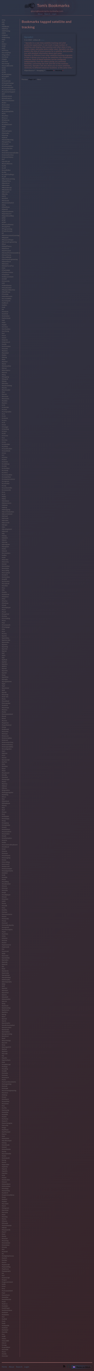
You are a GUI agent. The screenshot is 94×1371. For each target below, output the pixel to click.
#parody (4, 962)
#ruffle (4, 1108)
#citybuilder (6, 444)
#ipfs (3, 751)
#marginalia (6, 825)
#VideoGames (6, 285)
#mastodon (6, 834)
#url (3, 1275)
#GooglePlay (6, 142)
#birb (3, 359)
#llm (3, 808)
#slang (4, 1143)
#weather (5, 1297)
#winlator (5, 1330)
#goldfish (5, 677)
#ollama (4, 938)
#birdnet (5, 361)
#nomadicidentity (8, 925)
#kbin (4, 771)
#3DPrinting (6, 31)
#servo (4, 1134)
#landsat (5, 777)
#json (4, 768)
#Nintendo (5, 200)
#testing (5, 1217)
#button (4, 403)
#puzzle (4, 1043)
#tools (4, 1236)
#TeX (3, 268)
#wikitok (5, 1328)
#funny (4, 633)
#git (3, 657)
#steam (4, 1182)
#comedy (5, 470)
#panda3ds (6, 958)
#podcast (5, 1006)
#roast (4, 1097)
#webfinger (6, 1308)
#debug (4, 507)
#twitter (4, 1260)
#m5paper (5, 816)
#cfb (3, 422)
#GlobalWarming (7, 140)
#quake (4, 1058)
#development (7, 529)
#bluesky (5, 383)
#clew (4, 453)
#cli (3, 455)
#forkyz (4, 616)
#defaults (5, 518)
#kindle (4, 775)
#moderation (6, 884)
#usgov (4, 1280)
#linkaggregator (7, 792)
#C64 (4, 68)
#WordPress (6, 292)
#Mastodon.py (7, 187)
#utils (4, 1284)
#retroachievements (9, 1082)
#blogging (5, 377)
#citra (4, 442)
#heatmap (5, 707)
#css (3, 492)
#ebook (4, 551)
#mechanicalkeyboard (9, 845)
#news (4, 916)
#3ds (3, 39)
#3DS (4, 33)
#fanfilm (5, 586)
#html (4, 718)
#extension (6, 581)
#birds (4, 364)
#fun (3, 631)
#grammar (5, 688)
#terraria (5, 1212)
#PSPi (4, 222)
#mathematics (7, 838)
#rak (3, 1062)
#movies (5, 888)
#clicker (4, 457)
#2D (3, 22)
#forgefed (5, 614)
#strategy (5, 1188)
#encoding (5, 570)
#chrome (5, 435)
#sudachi (5, 1193)
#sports (4, 1169)
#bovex (4, 394)
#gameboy (5, 638)
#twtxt (4, 1262)
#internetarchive (7, 742)
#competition (6, 477)
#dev (3, 527)
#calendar (5, 407)
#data (4, 499)
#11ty (3, 20)
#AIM (3, 46)
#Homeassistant (7, 146)
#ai (3, 309)
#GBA (4, 127)
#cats (4, 416)
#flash (4, 605)
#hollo (4, 712)
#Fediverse (5, 120)
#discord (5, 531)
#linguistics (6, 790)
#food (4, 612)
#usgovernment (7, 1282)
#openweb (5, 947)
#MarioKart (6, 183)
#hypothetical (6, 725)
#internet (5, 740)
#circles (4, 440)
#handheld (5, 701)
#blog (4, 375)
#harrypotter (6, 703)
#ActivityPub (6, 53)
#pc (3, 966)
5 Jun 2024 (28, 40)
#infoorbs (5, 731)
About (40, 14)
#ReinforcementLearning (10, 235)
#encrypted (6, 573)
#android (5, 314)
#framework (6, 625)
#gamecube (6, 640)
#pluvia (4, 1001)
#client (4, 459)
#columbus (6, 468)
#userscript (6, 1278)
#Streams (5, 264)
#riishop (4, 1095)
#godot (4, 673)
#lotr (3, 814)
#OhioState (6, 207)
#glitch (4, 666)
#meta (4, 860)
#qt (3, 1056)
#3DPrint (5, 29)
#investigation (7, 749)
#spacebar (5, 1164)
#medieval (5, 847)
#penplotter (6, 975)
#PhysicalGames (7, 224)
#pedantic (5, 971)
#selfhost (5, 1130)
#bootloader (6, 390)
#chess (4, 431)
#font (4, 610)
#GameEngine (7, 131)
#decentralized (7, 514)
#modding (5, 882)
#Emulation (6, 107)
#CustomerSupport (8, 92)
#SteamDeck (6, 261)
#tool (3, 1234)
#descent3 (5, 523)
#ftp (3, 629)
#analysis (5, 311)
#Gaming (5, 135)
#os (3, 949)
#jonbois (5, 766)
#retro (4, 1080)
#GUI (3, 129)
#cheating (5, 429)
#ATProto (5, 50)
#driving (4, 542)
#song (4, 1160)
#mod (4, 879)
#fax (3, 588)
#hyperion (5, 723)
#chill (4, 433)
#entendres (6, 577)
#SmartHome (6, 255)
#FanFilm (5, 116)
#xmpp (4, 1345)
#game (4, 636)
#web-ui (4, 1304)
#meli (4, 849)
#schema (5, 1119)
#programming (7, 1034)
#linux (4, 797)
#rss (3, 1106)
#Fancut (5, 118)
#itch (3, 755)
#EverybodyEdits (7, 111)
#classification (7, 449)
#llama (4, 805)
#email (4, 564)
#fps (3, 623)
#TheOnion (5, 274)
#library (4, 788)
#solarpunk (6, 1158)
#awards (5, 348)
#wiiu (3, 1321)
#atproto (5, 340)
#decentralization (8, 512)
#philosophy (6, 979)
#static (4, 1177)
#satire (4, 1117)
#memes (5, 853)
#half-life (5, 697)
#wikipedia (5, 1325)
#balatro (5, 351)
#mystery (5, 899)
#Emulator (5, 109)
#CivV (4, 79)
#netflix (4, 910)
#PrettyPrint (6, 227)
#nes (3, 908)
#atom (4, 338)
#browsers (5, 398)
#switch (4, 1199)
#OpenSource (29, 70)
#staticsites (6, 1180)
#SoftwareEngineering (10, 259)
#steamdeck (6, 1184)
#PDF (4, 218)
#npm (4, 932)
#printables (6, 1032)
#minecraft (6, 866)
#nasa (4, 903)
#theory (4, 1221)
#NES (4, 196)
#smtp (4, 1151)
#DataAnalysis (7, 96)
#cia (3, 438)
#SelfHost (5, 248)
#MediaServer (6, 190)
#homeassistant (7, 714)
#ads (3, 307)
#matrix (4, 840)
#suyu (4, 1197)
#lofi (3, 810)
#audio (4, 344)
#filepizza (5, 596)
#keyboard (5, 773)
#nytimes (5, 934)
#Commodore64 (7, 87)
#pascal (4, 964)
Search (47, 14)
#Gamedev (5, 133)
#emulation (6, 566)
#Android (5, 57)
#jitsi (3, 764)
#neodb (4, 905)
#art (3, 333)
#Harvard (5, 144)
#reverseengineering (9, 1090)
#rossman (5, 1103)
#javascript (6, 760)
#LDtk (4, 166)
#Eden (4, 103)
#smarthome (6, 1149)
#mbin (4, 842)
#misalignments (7, 871)
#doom (4, 540)
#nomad (4, 923)
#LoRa (4, 172)
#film (3, 599)
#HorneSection (7, 148)
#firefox (4, 601)
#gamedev (5, 642)
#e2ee (4, 549)
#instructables (7, 738)
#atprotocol (6, 342)
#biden (4, 355)
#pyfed (4, 1049)
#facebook (5, 583)
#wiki (3, 1323)
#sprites (4, 1173)
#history (4, 710)
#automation (6, 346)
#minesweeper (7, 868)
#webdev (5, 1306)
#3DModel (5, 26)
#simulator (5, 1138)
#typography (6, 1271)
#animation (6, 316)
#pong (4, 1014)
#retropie (5, 1088)
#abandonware (7, 296)
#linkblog (5, 794)
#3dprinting (6, 37)
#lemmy (4, 784)
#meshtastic (6, 855)
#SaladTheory (6, 246)
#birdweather (6, 366)
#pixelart (5, 990)
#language (5, 779)
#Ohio (4, 205)
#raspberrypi (6, 1064)
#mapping (40, 70)
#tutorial (5, 1251)
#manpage (5, 818)
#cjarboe (5, 446)
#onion (4, 942)
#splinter (5, 1167)
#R (3, 233)
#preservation (6, 1027)
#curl (3, 494)
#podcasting (6, 1008)
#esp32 (4, 579)
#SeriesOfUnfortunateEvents (12, 253)
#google (5, 679)
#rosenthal (5, 1101)
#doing (4, 536)
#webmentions (7, 1310)
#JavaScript (6, 161)
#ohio (4, 936)
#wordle (4, 1332)
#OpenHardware (7, 211)
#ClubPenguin (7, 85)
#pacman (5, 956)
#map (4, 821)
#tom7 (4, 1232)
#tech (4, 1206)
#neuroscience (7, 914)
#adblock (5, 303)
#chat (4, 425)
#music (4, 897)
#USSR (4, 279)
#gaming (5, 647)
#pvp (3, 1045)
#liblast (4, 786)
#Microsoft (5, 192)
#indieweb (5, 729)
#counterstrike (7, 488)
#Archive (5, 61)
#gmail (4, 668)
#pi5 (3, 986)
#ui (3, 1273)
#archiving (5, 331)
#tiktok (4, 1227)
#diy (3, 533)
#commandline (7, 475)
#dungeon (5, 546)
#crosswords (6, 490)
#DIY (3, 94)
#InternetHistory (7, 157)
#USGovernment (7, 277)
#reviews (5, 1093)
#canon (4, 409)
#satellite (5, 1112)
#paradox (5, 960)
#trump (4, 1247)
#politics (5, 1012)
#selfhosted (6, 1132)
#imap (4, 727)
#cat (3, 414)
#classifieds (6, 451)
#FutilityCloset (7, 124)
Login (54, 14)
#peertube (5, 973)
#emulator (5, 568)
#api (3, 320)
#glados (4, 664)
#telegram (5, 1208)
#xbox (4, 1338)
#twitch (4, 1258)
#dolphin (5, 538)
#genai (4, 651)
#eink (4, 557)
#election (5, 559)
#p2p (3, 953)
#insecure (5, 736)
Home (4, 1367)
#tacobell (5, 1204)
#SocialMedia (6, 257)
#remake (5, 1073)
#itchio (4, 757)
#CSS (4, 72)
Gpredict (28, 37)
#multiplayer (6, 895)
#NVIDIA (5, 198)
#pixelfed (5, 992)
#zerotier (5, 1356)
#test (3, 1214)
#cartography (6, 412)
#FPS (3, 113)
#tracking (5, 1241)
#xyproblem (6, 1347)
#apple (4, 325)
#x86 (3, 1336)
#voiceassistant (7, 1291)
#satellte (5, 1114)
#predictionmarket (8, 1025)
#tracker (5, 1238)
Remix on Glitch (81, 1367)
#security (5, 1125)
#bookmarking (7, 385)
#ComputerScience (8, 90)
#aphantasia (6, 318)
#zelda (4, 1354)
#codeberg (5, 464)
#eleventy (5, 562)
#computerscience (8, 479)
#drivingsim (6, 544)
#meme (4, 851)
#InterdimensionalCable (10, 153)
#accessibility (6, 298)
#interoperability (7, 747)
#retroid (4, 1086)
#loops (4, 812)
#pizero (4, 995)
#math (4, 836)
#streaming (6, 1190)
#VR (3, 283)
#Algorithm (6, 55)
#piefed (4, 988)
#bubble (4, 401)
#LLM (4, 168)
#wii (3, 1317)
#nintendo (5, 919)
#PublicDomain (7, 231)
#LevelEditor (6, 170)
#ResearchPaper (7, 240)
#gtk (3, 690)
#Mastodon (6, 185)
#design (4, 525)
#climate (5, 462)
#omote (4, 940)
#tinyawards (6, 1230)
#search (4, 1121)
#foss (4, 620)
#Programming (7, 229)
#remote (5, 1075)
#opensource (6, 945)
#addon (4, 305)
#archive (5, 327)
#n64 (3, 901)
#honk (4, 716)
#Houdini (5, 150)
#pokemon (5, 1010)
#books (4, 388)
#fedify (4, 592)
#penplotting (6, 977)
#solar (4, 1156)
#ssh (3, 1175)
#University (6, 281)
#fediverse (5, 594)
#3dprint (5, 35)
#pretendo (5, 1029)
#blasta (4, 372)
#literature (5, 801)
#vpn (3, 1293)
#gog (3, 675)
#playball (5, 997)
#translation (6, 1243)
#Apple (4, 59)
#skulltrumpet (6, 1140)
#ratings (5, 1066)
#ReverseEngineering (9, 242)
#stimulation (6, 1186)
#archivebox (6, 329)
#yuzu (4, 1352)
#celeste (5, 418)
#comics (5, 472)
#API (3, 48)
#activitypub (6, 301)
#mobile (4, 877)
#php (3, 984)
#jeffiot (4, 762)
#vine (3, 1286)
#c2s (3, 405)
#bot (3, 392)
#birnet (4, 368)
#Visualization (6, 288)
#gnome (5, 670)
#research (5, 1077)
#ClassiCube (6, 81)
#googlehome (7, 681)
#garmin (5, 649)
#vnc (3, 1288)
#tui (3, 1249)
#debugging (6, 509)
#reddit (4, 1071)
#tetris (4, 1219)
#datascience (6, 503)
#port (3, 1016)
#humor (4, 721)
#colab (4, 466)
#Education (6, 105)
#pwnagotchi (6, 1047)
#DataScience (7, 98)
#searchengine (7, 1123)
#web (4, 1301)
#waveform (6, 1295)
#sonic (4, 1162)
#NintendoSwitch (8, 203)
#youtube (5, 1349)
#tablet (4, 1201)
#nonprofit (5, 927)
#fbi (3, 590)
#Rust (4, 244)
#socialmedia (6, 1154)
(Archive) (42, 40)
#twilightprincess (8, 1256)
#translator (6, 1245)
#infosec (5, 734)
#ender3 (5, 575)
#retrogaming (6, 1084)
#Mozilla (5, 194)
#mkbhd (4, 873)
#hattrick (5, 705)
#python (4, 1051)
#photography (7, 982)
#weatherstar (6, 1299)
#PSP (4, 220)
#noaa (4, 921)
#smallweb (5, 1145)
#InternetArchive (8, 155)
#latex (4, 781)
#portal (4, 1019)
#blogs (4, 381)
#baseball (5, 353)
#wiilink (4, 1319)
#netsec (4, 912)
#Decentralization (8, 100)
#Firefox (5, 122)
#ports (4, 1021)
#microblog (6, 862)
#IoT (3, 159)
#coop (4, 486)
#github (4, 660)
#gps (3, 684)
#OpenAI (5, 209)
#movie (4, 886)
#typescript (6, 1264)
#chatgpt (5, 427)
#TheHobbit (6, 270)
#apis (3, 322)
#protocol (5, 1036)
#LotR (4, 177)
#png (3, 1003)
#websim (5, 1312)
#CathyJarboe (6, 74)
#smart (4, 1147)
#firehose (5, 603)
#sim (3, 1136)
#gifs (3, 655)
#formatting (6, 618)
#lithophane (6, 803)
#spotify (4, 1171)
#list (3, 799)
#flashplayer (6, 607)
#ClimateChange (8, 83)
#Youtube (5, 294)
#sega (4, 1127)
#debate (5, 505)
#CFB (4, 70)
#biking (4, 357)
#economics (6, 553)
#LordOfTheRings (8, 174)
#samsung (5, 1110)
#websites (5, 1315)
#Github (4, 137)
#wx (3, 1334)
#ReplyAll (5, 237)
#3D (3, 24)
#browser (5, 396)
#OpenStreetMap (8, 216)
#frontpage (6, 627)
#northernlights (7, 929)
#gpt (3, 686)
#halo (4, 699)
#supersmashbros (8, 1195)
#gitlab (4, 662)
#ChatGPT (5, 76)
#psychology (6, 1040)
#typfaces (5, 1269)
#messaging (6, 858)
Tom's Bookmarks (47, 6)
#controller (6, 483)
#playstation (6, 999)
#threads (5, 1223)
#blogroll (5, 379)
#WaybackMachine (8, 290)
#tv (3, 1254)
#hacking (5, 694)
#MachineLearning (8, 179)
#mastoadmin (6, 831)
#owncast (5, 951)
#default (5, 516)
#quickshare (6, 1060)
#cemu (4, 420)
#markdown (6, 829)
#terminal (5, 1210)
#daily (4, 496)
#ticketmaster (7, 1225)
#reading (5, 1069)
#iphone (4, 753)
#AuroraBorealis (7, 66)
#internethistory (7, 744)
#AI (3, 42)
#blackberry (6, 370)
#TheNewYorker (7, 272)
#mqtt (4, 892)
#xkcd (4, 1343)
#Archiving (5, 63)
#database (5, 501)
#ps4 (3, 1038)
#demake (5, 520)
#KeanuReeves (7, 163)
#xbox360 (5, 1341)
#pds (3, 969)
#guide (4, 692)
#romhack (5, 1099)
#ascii (4, 335)
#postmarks (6, 1023)
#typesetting (6, 1267)
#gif (3, 653)
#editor (4, 555)
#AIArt (4, 44)
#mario (4, 827)
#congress (5, 481)
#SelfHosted (6, 251)
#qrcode (5, 1053)
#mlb (3, 875)
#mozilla (5, 890)
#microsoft (5, 864)
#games (4, 644)
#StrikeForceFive (8, 266)
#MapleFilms (6, 181)
